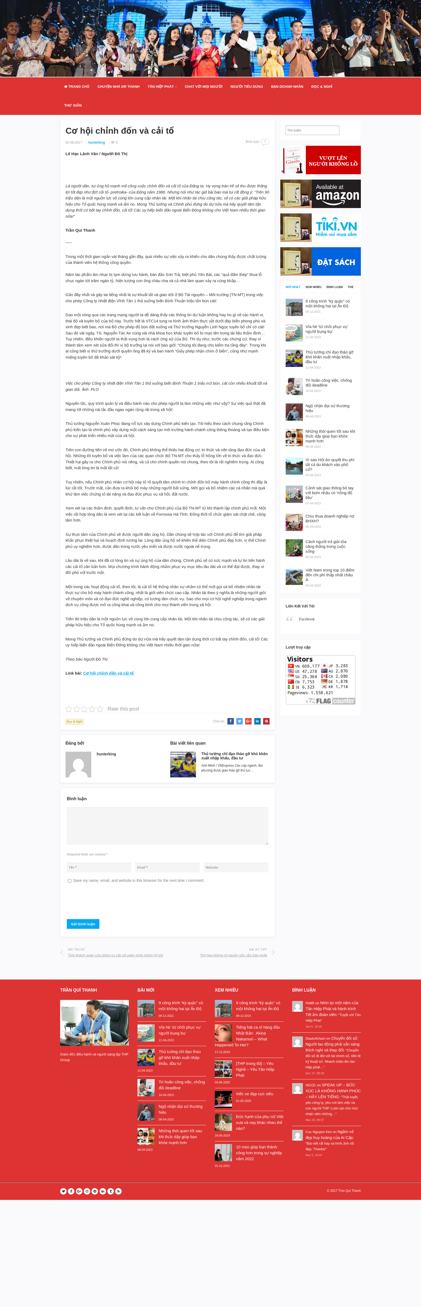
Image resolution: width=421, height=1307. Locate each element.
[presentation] (107, 903)
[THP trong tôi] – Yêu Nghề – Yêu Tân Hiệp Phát (255, 1069)
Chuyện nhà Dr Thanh (118, 87)
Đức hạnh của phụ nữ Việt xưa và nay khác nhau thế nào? (259, 1122)
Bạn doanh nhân (287, 87)
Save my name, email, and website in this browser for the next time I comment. (139, 880)
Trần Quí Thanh (349, 1191)
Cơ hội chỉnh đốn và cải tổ (108, 673)
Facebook (307, 619)
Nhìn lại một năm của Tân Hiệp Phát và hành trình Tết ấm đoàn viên (332, 1008)
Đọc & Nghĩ (321, 87)
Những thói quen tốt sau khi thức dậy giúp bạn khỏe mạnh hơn (180, 1136)
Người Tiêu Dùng (246, 87)
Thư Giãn (73, 105)
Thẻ (350, 287)
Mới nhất (293, 287)
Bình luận (334, 287)
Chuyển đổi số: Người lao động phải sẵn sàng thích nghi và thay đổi (333, 1044)
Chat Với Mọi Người (203, 87)
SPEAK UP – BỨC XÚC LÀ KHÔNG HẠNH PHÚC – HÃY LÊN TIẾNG (333, 1091)
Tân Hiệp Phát (161, 87)
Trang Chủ (76, 87)
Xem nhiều (314, 287)
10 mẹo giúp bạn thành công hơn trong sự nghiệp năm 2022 (259, 1153)
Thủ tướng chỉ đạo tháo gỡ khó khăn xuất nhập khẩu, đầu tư (234, 756)
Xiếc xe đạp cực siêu (254, 1093)
